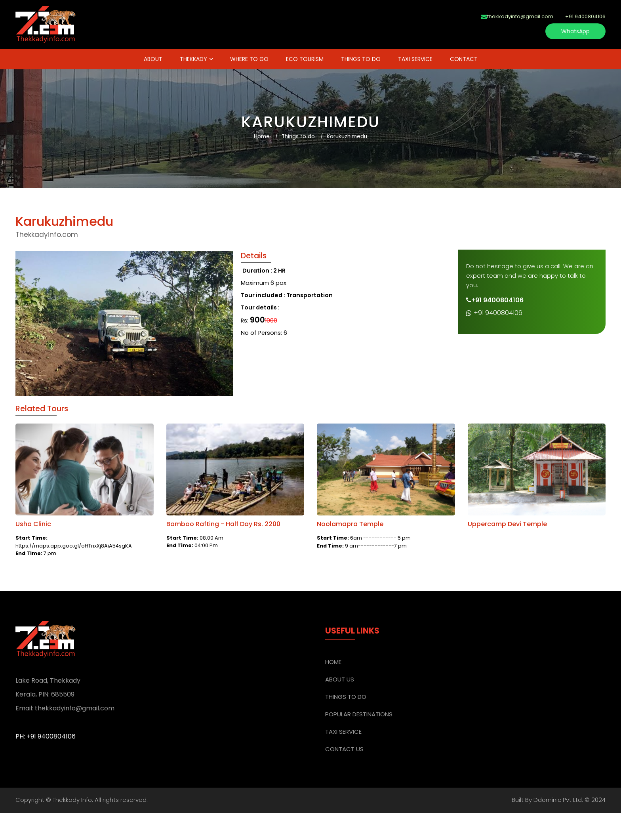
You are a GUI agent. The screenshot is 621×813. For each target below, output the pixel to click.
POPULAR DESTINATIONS (358, 714)
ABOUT (153, 59)
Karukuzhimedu (347, 136)
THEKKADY (193, 59)
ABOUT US (339, 679)
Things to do (298, 136)
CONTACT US (344, 749)
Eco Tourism (305, 59)
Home (262, 136)
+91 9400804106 (494, 312)
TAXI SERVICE (415, 59)
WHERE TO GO (249, 59)
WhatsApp (575, 31)
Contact (464, 59)
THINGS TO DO (361, 59)
